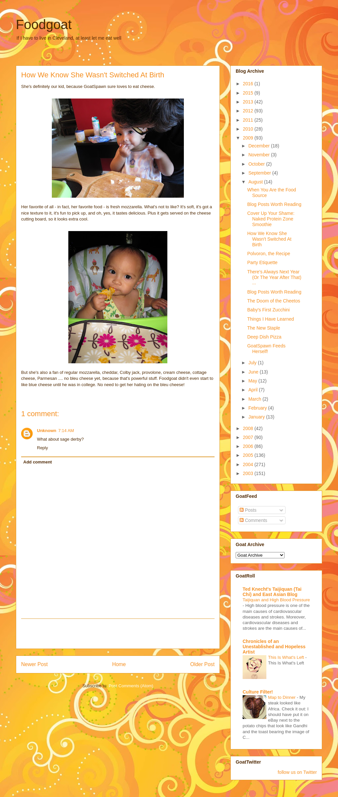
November (259, 154)
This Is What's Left (286, 657)
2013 (248, 101)
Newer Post (34, 664)
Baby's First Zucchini (268, 309)
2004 (248, 464)
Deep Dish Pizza (264, 336)
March (255, 399)
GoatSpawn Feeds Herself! (266, 348)
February (258, 408)
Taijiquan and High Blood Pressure (276, 599)
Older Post (202, 664)
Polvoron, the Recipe (268, 253)
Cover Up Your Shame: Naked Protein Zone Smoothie (270, 219)
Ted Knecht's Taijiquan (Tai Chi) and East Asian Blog (272, 591)
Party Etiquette (262, 262)
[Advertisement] (118, 634)
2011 (248, 120)
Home (119, 664)
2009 (248, 137)
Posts (248, 510)
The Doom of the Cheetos (273, 300)
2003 (248, 473)
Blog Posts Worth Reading (274, 204)
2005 (248, 455)
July (253, 362)
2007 (248, 437)
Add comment (37, 461)
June (253, 372)
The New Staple (263, 328)
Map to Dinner (282, 697)
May (253, 380)
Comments (253, 520)
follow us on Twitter (297, 772)
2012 (248, 110)
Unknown (46, 430)
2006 (248, 446)
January (257, 416)
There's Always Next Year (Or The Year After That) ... (274, 277)
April (253, 389)
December (259, 145)
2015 (248, 93)
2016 (248, 83)
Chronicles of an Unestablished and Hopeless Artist (274, 647)
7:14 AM (66, 430)
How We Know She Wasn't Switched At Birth (269, 239)
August (256, 181)
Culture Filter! (258, 692)
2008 (248, 428)
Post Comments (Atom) (131, 685)
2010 (248, 129)
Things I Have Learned (270, 319)
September (260, 173)
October (257, 164)
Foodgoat (44, 24)
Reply (42, 447)
